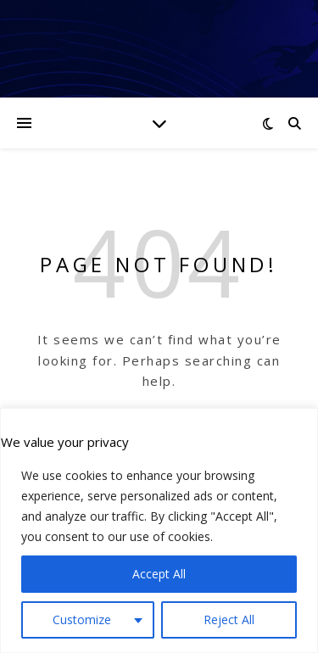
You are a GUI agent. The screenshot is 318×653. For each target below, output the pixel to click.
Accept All (159, 574)
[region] (159, 530)
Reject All (229, 619)
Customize (82, 619)
